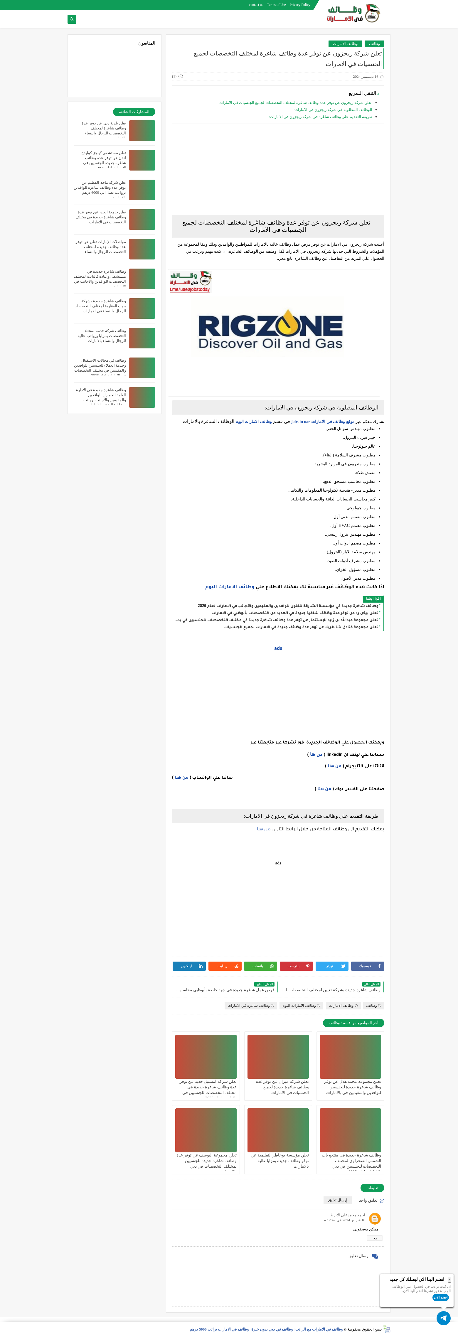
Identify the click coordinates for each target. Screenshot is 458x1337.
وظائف (374, 43)
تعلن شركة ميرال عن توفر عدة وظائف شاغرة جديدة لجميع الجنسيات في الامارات (282, 1087)
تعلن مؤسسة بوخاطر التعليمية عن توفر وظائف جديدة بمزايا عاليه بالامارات (280, 1161)
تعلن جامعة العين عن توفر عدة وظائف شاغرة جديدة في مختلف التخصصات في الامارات (100, 217)
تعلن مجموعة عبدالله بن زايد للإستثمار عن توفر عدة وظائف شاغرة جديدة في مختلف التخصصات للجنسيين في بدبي (276, 620)
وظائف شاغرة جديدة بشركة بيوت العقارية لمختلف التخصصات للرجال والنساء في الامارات (100, 306)
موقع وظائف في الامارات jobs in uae (323, 421)
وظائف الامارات (345, 43)
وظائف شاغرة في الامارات (251, 1005)
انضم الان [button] (440, 1297)
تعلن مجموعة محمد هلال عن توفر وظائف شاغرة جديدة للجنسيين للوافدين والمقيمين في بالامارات (352, 1087)
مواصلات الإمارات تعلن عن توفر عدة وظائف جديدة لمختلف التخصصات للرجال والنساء (100, 247)
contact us (256, 5)
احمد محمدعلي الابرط (348, 1215)
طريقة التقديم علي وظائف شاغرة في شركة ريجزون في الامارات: (320, 116)
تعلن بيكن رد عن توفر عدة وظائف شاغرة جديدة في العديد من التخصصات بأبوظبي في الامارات (295, 613)
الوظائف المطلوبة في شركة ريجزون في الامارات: (333, 109)
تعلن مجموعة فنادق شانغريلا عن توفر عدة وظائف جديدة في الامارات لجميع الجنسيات (301, 627)
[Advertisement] (278, 169)
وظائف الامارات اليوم (253, 421)
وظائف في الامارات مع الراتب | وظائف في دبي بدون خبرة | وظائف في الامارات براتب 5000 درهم (266, 1329)
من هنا (316, 754)
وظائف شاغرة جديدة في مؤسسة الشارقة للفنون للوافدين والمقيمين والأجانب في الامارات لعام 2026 (288, 606)
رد (375, 1238)
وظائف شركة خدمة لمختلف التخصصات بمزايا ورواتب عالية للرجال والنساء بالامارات (102, 335)
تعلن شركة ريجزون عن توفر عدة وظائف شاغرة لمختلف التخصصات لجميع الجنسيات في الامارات (295, 102)
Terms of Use (276, 5)
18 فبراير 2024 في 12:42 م (344, 1220)
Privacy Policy (300, 5)
